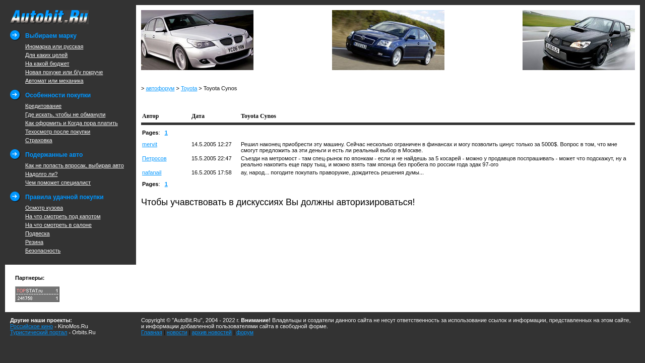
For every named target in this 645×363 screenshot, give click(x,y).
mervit (149, 144)
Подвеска (37, 233)
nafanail (152, 172)
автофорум (160, 88)
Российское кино (31, 326)
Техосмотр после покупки (57, 132)
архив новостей (212, 332)
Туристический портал (38, 332)
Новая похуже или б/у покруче (64, 72)
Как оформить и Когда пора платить (71, 123)
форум (244, 332)
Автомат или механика (54, 81)
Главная (151, 332)
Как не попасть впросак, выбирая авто (74, 165)
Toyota (189, 88)
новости (177, 332)
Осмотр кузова (44, 208)
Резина (34, 242)
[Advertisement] (259, 100)
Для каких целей (46, 55)
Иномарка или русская (54, 46)
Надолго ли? (41, 174)
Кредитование (43, 106)
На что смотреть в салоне (58, 225)
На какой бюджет (47, 63)
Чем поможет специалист (58, 182)
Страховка (38, 140)
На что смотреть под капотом (63, 216)
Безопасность (42, 251)
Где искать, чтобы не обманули (65, 114)
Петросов (154, 158)
